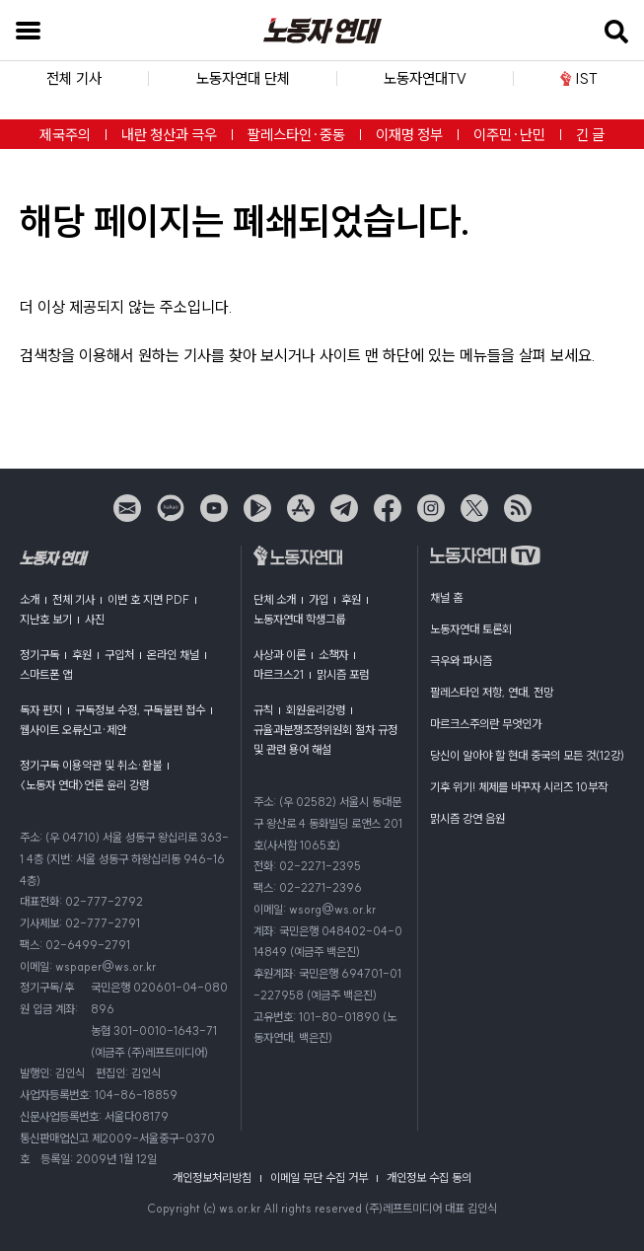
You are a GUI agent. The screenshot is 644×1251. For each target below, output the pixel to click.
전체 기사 (73, 599)
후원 (82, 654)
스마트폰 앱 (46, 674)
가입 (318, 599)
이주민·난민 (509, 134)
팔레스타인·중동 (296, 134)
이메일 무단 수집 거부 (319, 1177)
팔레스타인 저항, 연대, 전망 (491, 692)
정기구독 (39, 654)
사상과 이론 (279, 654)
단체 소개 (274, 599)
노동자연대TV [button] (425, 78)
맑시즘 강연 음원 (467, 818)
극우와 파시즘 (461, 660)
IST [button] (578, 78)
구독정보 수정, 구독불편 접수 (140, 709)
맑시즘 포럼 (343, 674)
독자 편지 (41, 709)
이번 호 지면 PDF (148, 599)
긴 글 (590, 134)
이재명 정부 (409, 134)
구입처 (119, 654)
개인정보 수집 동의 (429, 1177)
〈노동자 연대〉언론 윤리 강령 (84, 784)
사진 (95, 619)
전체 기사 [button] (74, 78)
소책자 (333, 654)
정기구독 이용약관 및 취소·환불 (91, 765)
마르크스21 (278, 674)
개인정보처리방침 (212, 1177)
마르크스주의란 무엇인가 (485, 723)
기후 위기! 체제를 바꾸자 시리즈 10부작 (519, 786)
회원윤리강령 (315, 709)
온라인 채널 (173, 654)
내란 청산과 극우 (169, 134)
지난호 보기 (46, 619)
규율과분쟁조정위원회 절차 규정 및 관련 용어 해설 (325, 739)
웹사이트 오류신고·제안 (73, 729)
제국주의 (65, 134)
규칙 (263, 709)
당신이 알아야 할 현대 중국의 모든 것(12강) (527, 755)
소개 (29, 599)
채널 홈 (446, 597)
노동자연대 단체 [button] (243, 78)
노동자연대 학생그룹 (299, 619)
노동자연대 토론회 (471, 629)
